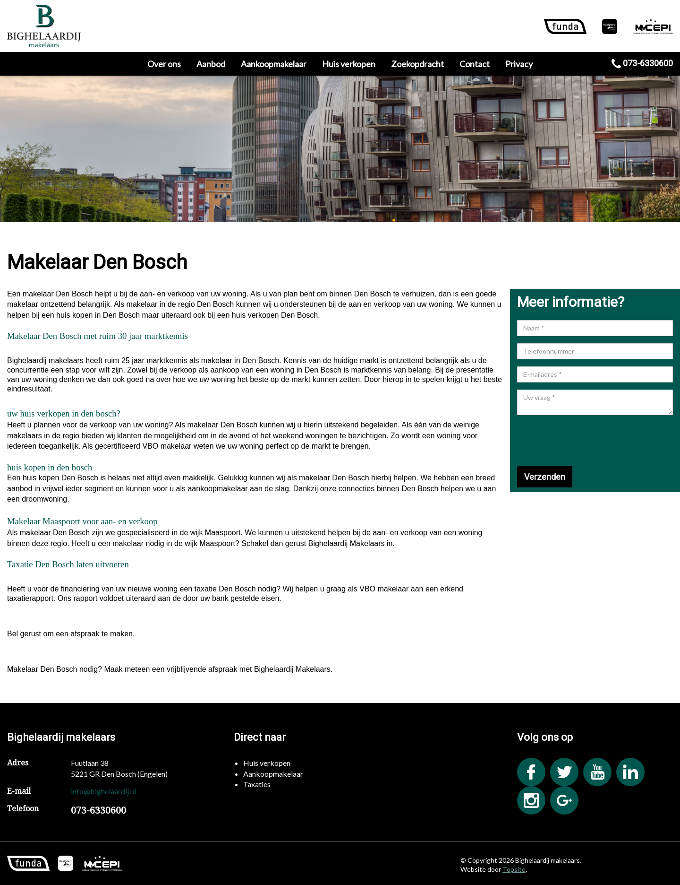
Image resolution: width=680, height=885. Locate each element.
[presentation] (589, 440)
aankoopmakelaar (217, 489)
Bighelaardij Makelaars (346, 543)
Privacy (519, 64)
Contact (474, 64)
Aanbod (210, 64)
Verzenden (544, 477)
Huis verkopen (348, 64)
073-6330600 (642, 63)
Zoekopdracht (417, 64)
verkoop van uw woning (129, 425)
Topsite (514, 869)
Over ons (164, 64)
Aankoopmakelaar (273, 64)
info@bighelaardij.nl (103, 791)
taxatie (206, 589)
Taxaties (257, 784)
